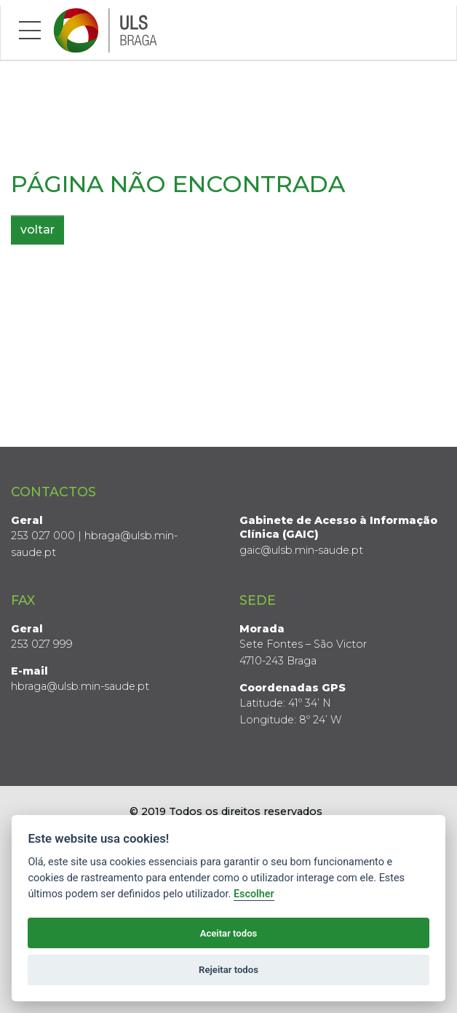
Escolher (254, 894)
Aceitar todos (229, 933)
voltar (37, 230)
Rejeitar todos (228, 969)
